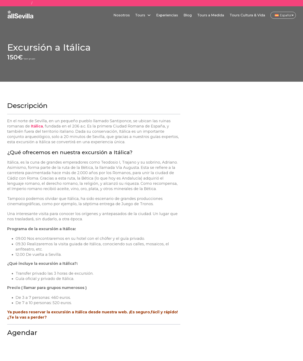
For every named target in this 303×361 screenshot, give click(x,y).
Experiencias (167, 15)
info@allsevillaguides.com (77, 3)
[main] (20, 15)
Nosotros (121, 15)
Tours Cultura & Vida (247, 15)
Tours (140, 15)
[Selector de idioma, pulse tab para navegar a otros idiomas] (283, 15)
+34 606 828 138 (45, 3)
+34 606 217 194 (19, 3)
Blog (187, 15)
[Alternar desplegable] (149, 15)
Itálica (37, 126)
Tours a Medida (210, 15)
